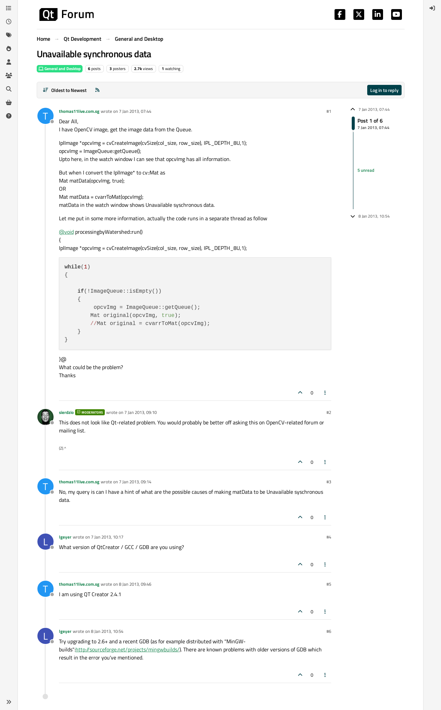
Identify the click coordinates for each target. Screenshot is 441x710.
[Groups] (9, 75)
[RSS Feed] (97, 90)
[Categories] (9, 8)
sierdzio (66, 412)
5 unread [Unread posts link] (365, 170)
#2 (328, 412)
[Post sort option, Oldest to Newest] (65, 90)
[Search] (9, 89)
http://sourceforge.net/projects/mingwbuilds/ (127, 649)
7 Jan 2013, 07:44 (135, 111)
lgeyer (65, 537)
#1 (328, 111)
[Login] (432, 8)
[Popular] (9, 48)
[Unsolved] (9, 115)
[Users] (9, 62)
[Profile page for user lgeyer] (45, 542)
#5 (328, 584)
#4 (328, 537)
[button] (9, 702)
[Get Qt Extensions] (9, 102)
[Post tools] (325, 392)
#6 (328, 631)
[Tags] (9, 35)
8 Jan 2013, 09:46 (135, 584)
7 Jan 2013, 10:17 (107, 537)
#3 (328, 481)
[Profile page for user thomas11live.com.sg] (45, 116)
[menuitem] (432, 8)
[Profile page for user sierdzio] (45, 417)
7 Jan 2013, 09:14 (135, 481)
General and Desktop (59, 68)
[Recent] (9, 21)
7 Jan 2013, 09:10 (140, 412)
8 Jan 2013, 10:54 (107, 631)
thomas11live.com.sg (79, 111)
